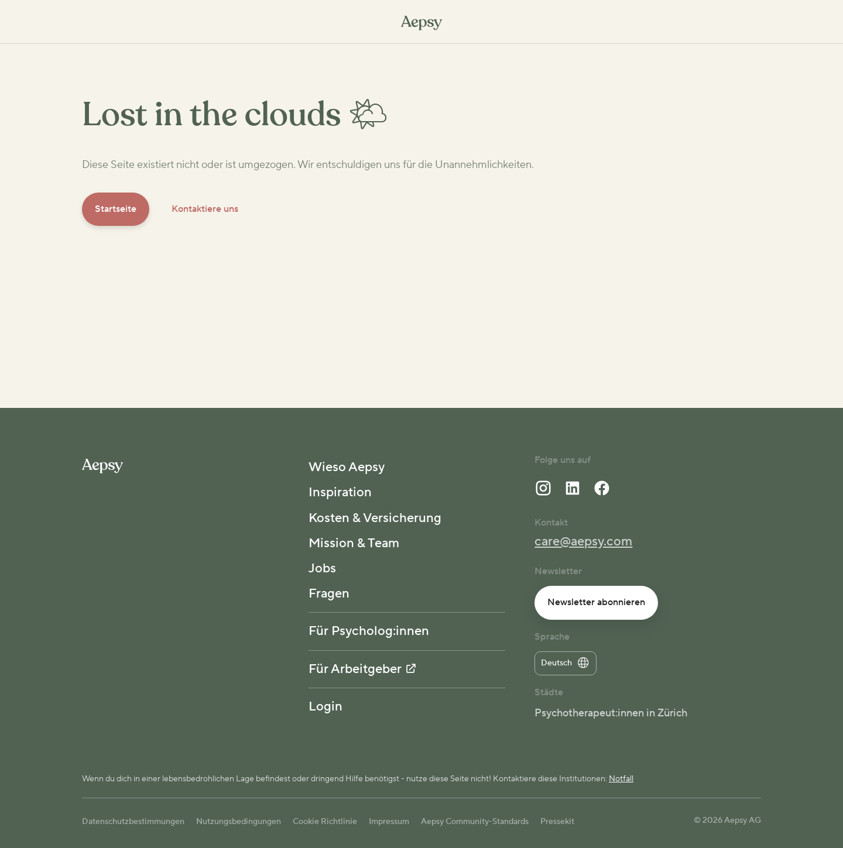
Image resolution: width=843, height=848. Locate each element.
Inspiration (340, 492)
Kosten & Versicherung (375, 518)
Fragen (329, 593)
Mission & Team (354, 543)
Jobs (322, 568)
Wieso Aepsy (347, 467)
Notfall (621, 779)
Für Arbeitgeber (362, 669)
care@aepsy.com (583, 541)
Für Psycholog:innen (369, 631)
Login (325, 706)
